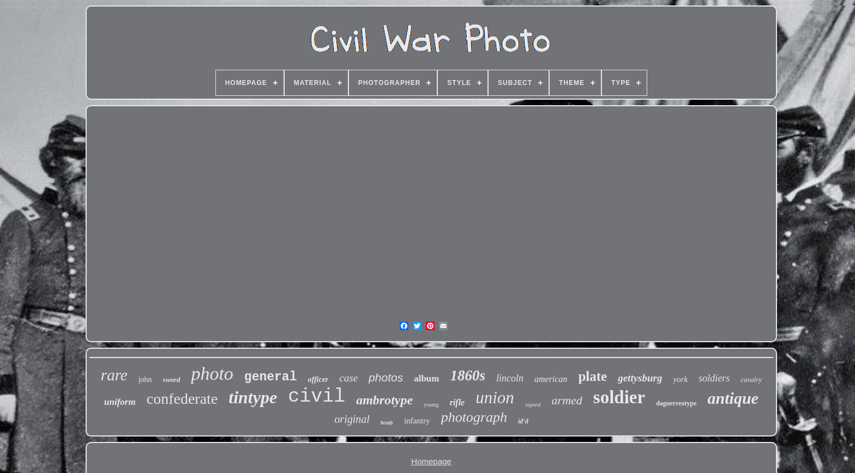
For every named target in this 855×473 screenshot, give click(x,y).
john (145, 379)
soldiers (714, 378)
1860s (467, 375)
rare (114, 375)
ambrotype (384, 400)
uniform (120, 402)
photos (386, 377)
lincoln (509, 378)
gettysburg (640, 378)
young (431, 404)
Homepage (431, 461)
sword (171, 379)
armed (567, 400)
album (426, 378)
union (494, 397)
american (550, 379)
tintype (252, 397)
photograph (474, 417)
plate (592, 376)
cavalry (751, 379)
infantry (417, 420)
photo (212, 373)
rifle (457, 402)
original (351, 419)
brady (387, 423)
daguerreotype (676, 403)
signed (533, 404)
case (348, 378)
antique (733, 398)
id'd (523, 421)
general (270, 377)
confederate (182, 398)
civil (316, 397)
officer (318, 379)
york (680, 379)
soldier (619, 397)
